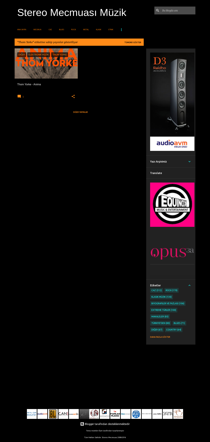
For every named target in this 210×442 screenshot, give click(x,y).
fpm (100, 431)
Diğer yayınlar (80, 112)
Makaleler (159, 316)
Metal (86, 30)
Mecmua (37, 30)
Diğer (156, 329)
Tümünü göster (132, 42)
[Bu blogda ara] (178, 10)
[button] (73, 96)
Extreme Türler (163, 310)
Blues (61, 30)
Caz (50, 30)
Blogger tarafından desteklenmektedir (105, 423)
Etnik (110, 30)
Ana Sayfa (21, 30)
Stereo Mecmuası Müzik (71, 12)
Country (173, 329)
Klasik (98, 30)
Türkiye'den (160, 323)
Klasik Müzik (161, 297)
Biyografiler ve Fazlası (167, 303)
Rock (73, 30)
